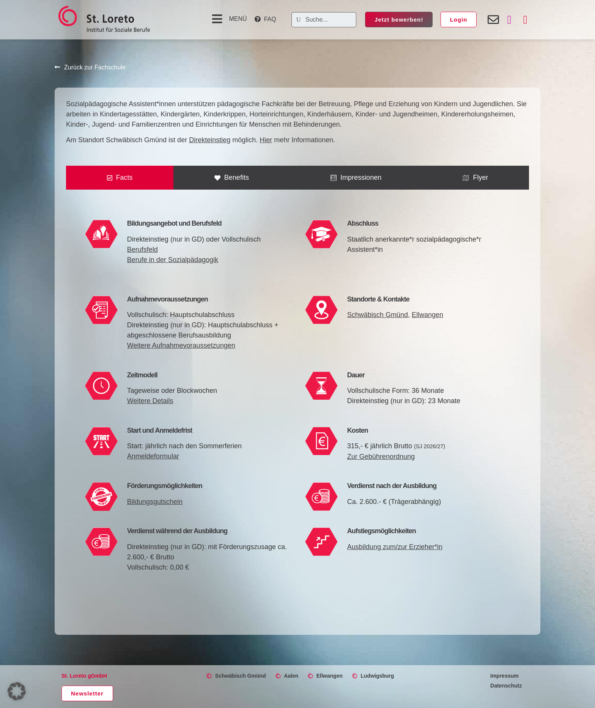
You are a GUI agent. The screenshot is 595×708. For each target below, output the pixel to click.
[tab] (119, 178)
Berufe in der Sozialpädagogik (172, 260)
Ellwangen (427, 315)
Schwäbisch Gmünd (377, 315)
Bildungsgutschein (155, 501)
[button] (228, 19)
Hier (266, 140)
